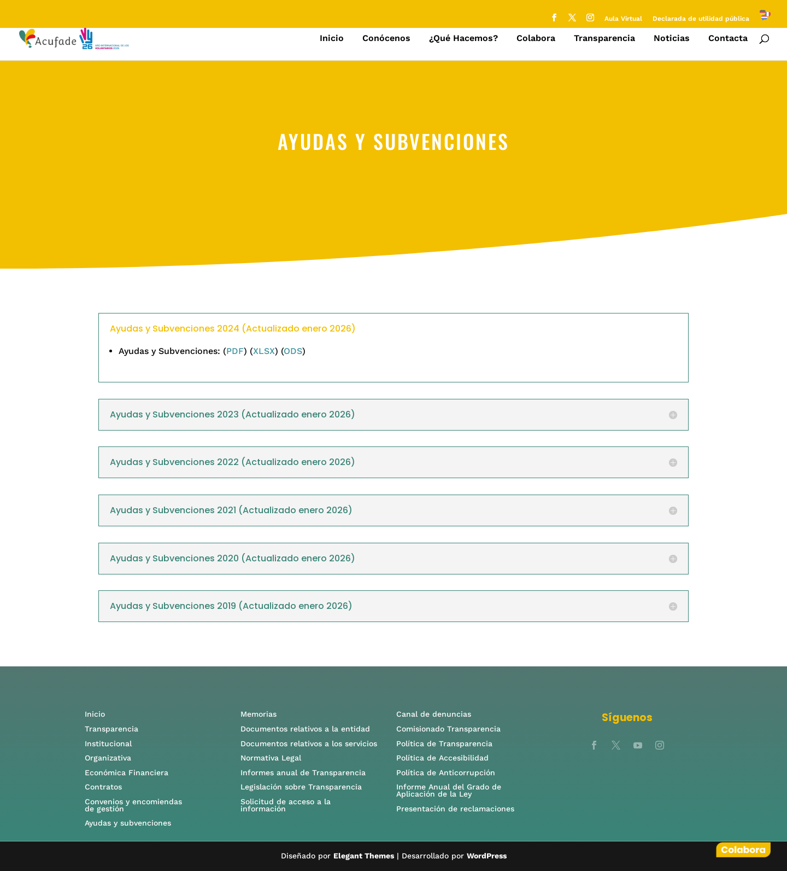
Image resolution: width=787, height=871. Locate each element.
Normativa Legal (270, 757)
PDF (235, 351)
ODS (293, 351)
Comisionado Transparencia (448, 728)
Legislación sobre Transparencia (301, 786)
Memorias (258, 714)
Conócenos (386, 38)
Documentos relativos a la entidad (305, 728)
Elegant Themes (363, 855)
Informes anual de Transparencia (303, 772)
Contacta (728, 38)
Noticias (672, 38)
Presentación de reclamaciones (455, 808)
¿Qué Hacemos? (463, 38)
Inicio (332, 38)
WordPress (487, 855)
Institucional (109, 743)
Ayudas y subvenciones (128, 822)
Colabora (535, 38)
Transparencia (604, 38)
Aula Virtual (623, 18)
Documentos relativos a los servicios (308, 743)
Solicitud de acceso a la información (285, 805)
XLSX (264, 351)
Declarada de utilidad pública (701, 18)
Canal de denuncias (435, 714)
